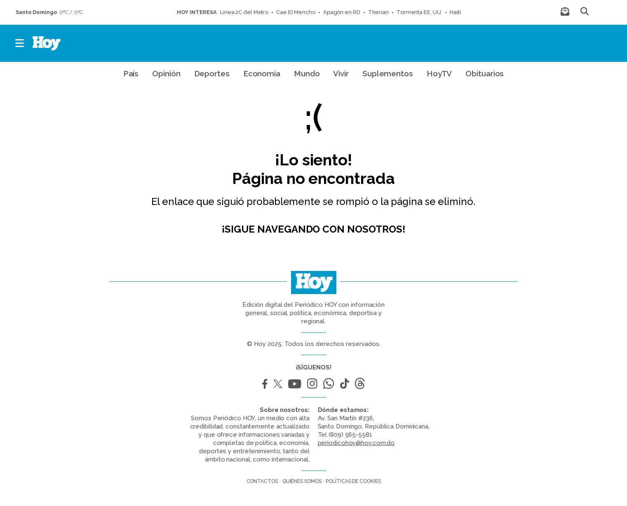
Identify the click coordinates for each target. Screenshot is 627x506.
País (131, 73)
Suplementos (387, 73)
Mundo (307, 73)
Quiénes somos (302, 481)
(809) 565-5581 (350, 434)
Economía (261, 73)
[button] (20, 43)
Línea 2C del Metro (244, 12)
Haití (455, 12)
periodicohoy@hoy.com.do (356, 443)
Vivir (341, 73)
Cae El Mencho (295, 12)
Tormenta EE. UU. (419, 12)
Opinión (166, 73)
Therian (378, 12)
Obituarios (484, 73)
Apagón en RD (341, 12)
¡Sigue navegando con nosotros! (313, 229)
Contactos (262, 481)
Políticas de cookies (353, 481)
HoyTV (439, 73)
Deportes (212, 73)
